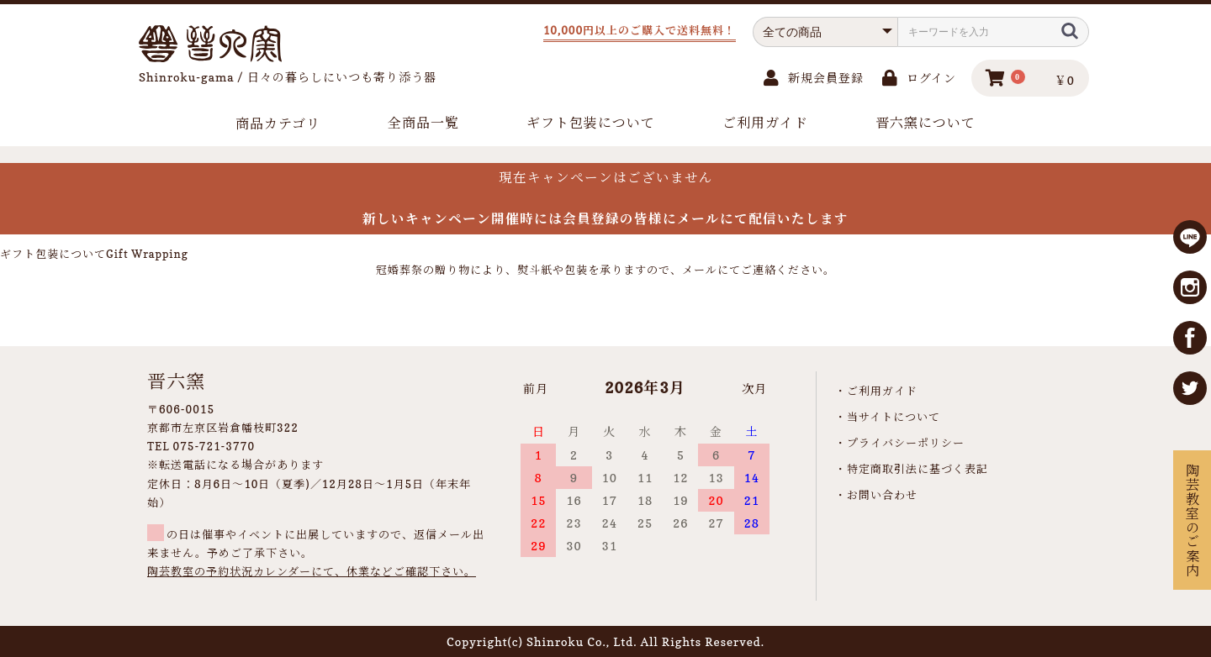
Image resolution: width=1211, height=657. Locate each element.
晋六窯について (925, 122)
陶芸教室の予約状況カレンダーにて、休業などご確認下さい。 (311, 571)
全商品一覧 (423, 122)
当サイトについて (893, 416)
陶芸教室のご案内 (1191, 520)
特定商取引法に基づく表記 (917, 469)
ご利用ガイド (765, 122)
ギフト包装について (590, 122)
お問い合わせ (882, 495)
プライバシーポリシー (906, 442)
